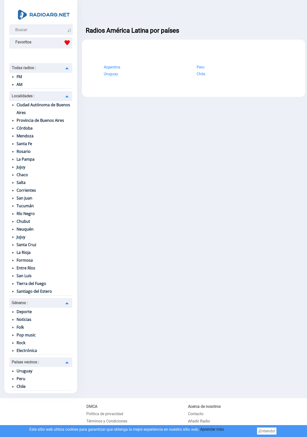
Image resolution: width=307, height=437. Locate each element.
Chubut (23, 221)
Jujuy (20, 167)
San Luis (24, 275)
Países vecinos (25, 362)
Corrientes (26, 190)
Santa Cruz (26, 244)
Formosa (24, 260)
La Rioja (23, 252)
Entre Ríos (25, 268)
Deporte (24, 311)
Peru (20, 378)
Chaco (22, 174)
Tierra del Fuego (31, 283)
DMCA (91, 406)
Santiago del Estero (34, 291)
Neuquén (24, 229)
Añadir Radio (199, 421)
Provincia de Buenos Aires (40, 120)
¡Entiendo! (266, 431)
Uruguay (24, 371)
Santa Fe (24, 143)
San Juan (24, 198)
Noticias (23, 319)
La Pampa (25, 159)
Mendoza (24, 136)
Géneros (20, 303)
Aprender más (212, 429)
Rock (20, 342)
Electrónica (26, 350)
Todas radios (24, 68)
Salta (20, 182)
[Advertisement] (193, 12)
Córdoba (24, 128)
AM (19, 84)
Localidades (23, 96)
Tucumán (25, 206)
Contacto (195, 414)
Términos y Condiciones (106, 421)
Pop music (26, 335)
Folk (20, 327)
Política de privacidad (104, 414)
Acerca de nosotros (204, 406)
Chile (20, 386)
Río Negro (25, 213)
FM (19, 76)
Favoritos (43, 42)
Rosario (23, 151)
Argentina (112, 67)
